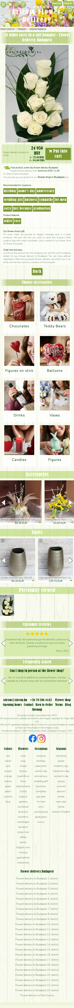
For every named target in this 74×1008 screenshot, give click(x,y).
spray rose (23, 832)
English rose (23, 847)
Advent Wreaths (61, 811)
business (31, 200)
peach (8, 791)
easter (61, 761)
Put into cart (58, 154)
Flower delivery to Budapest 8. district (37, 914)
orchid (23, 791)
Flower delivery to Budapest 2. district (37, 883)
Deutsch (56, 3)
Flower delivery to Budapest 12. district (37, 934)
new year (61, 801)
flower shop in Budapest (51, 177)
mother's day (61, 766)
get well (41, 796)
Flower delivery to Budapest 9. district (37, 919)
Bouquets (22, 29)
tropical (23, 796)
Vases (37, 532)
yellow (8, 781)
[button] (71, 502)
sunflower (23, 806)
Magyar (68, 3)
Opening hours (12, 704)
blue (8, 801)
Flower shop (63, 700)
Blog (68, 704)
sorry (7, 208)
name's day (26, 191)
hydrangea (23, 822)
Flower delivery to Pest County (37, 995)
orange (8, 776)
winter (61, 796)
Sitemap (37, 709)
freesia (23, 771)
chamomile (23, 862)
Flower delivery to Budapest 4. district (37, 893)
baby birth (41, 766)
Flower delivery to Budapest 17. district (37, 959)
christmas (61, 756)
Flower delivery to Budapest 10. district (37, 924)
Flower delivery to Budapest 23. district (37, 990)
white (8, 221)
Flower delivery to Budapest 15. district (37, 949)
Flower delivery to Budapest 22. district (37, 985)
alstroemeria (23, 786)
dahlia (23, 837)
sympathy (46, 200)
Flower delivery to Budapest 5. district (37, 898)
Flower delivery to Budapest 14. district (37, 944)
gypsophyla (23, 857)
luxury (41, 822)
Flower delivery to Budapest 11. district (37, 929)
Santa (61, 806)
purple (8, 771)
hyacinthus (23, 776)
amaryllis (23, 811)
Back (37, 271)
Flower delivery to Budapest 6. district (37, 904)
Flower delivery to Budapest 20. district (37, 975)
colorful (8, 796)
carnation (23, 827)
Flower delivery (7, 29)
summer (61, 786)
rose (17, 221)
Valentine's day (61, 771)
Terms (59, 704)
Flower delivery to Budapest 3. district (37, 888)
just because (22, 208)
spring (61, 781)
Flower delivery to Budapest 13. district (37, 939)
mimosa (23, 852)
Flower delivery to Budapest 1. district (37, 878)
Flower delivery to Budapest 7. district (37, 909)
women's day (61, 776)
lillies (23, 781)
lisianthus (23, 817)
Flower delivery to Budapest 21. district (37, 980)
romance (41, 756)
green (8, 786)
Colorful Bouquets (37, 29)
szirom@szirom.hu (15, 700)
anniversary (45, 191)
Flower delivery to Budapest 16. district (37, 954)
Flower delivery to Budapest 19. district (37, 970)
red (8, 756)
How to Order (44, 704)
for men (60, 200)
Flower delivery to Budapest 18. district (37, 964)
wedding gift (13, 200)
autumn (61, 791)
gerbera (23, 801)
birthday (10, 191)
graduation (41, 208)
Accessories (37, 474)
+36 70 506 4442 (41, 700)
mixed (23, 766)
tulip (23, 761)
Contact (28, 704)
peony (23, 842)
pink (8, 766)
